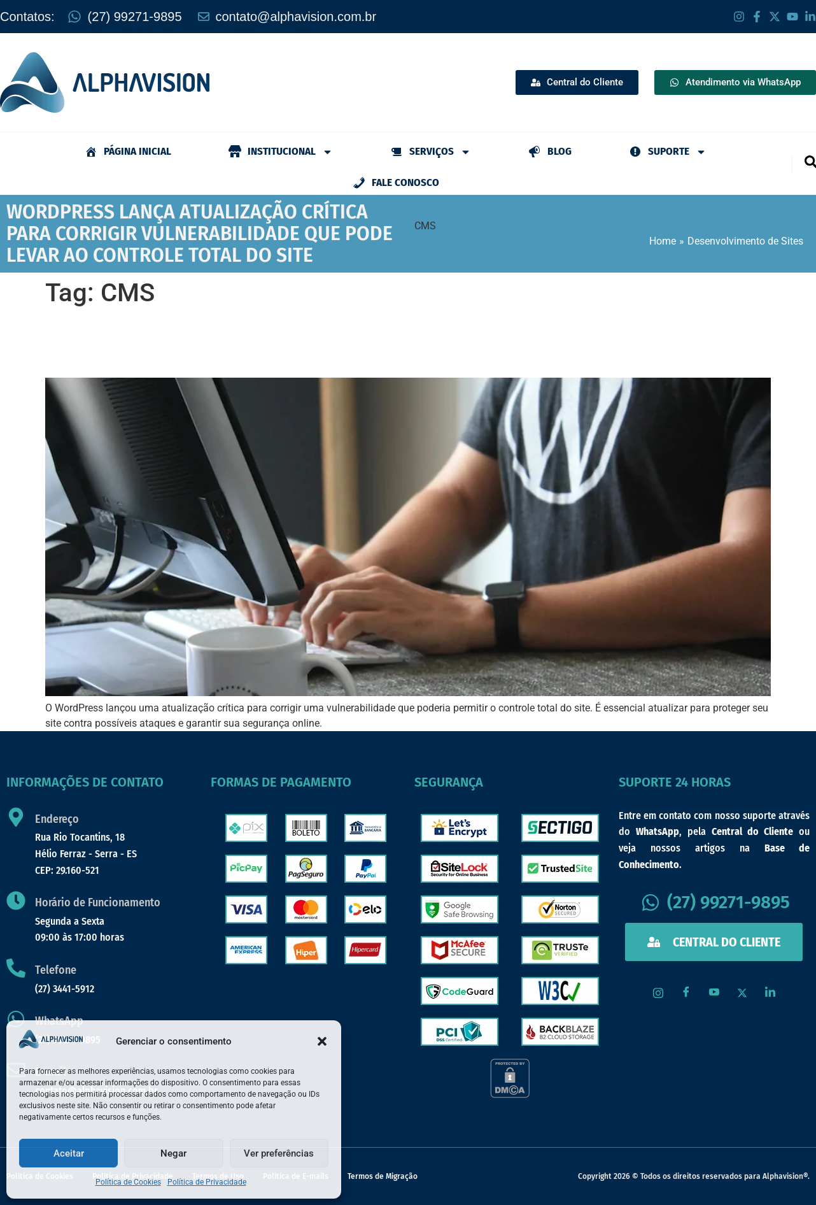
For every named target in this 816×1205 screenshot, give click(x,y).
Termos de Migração (383, 1176)
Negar (173, 1153)
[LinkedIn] (770, 992)
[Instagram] (658, 992)
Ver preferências (279, 1153)
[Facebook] (686, 992)
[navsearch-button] (810, 161)
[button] (322, 1041)
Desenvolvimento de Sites (745, 241)
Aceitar (68, 1153)
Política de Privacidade (206, 1182)
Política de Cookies (128, 1182)
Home (662, 241)
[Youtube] (714, 992)
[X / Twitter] (742, 992)
